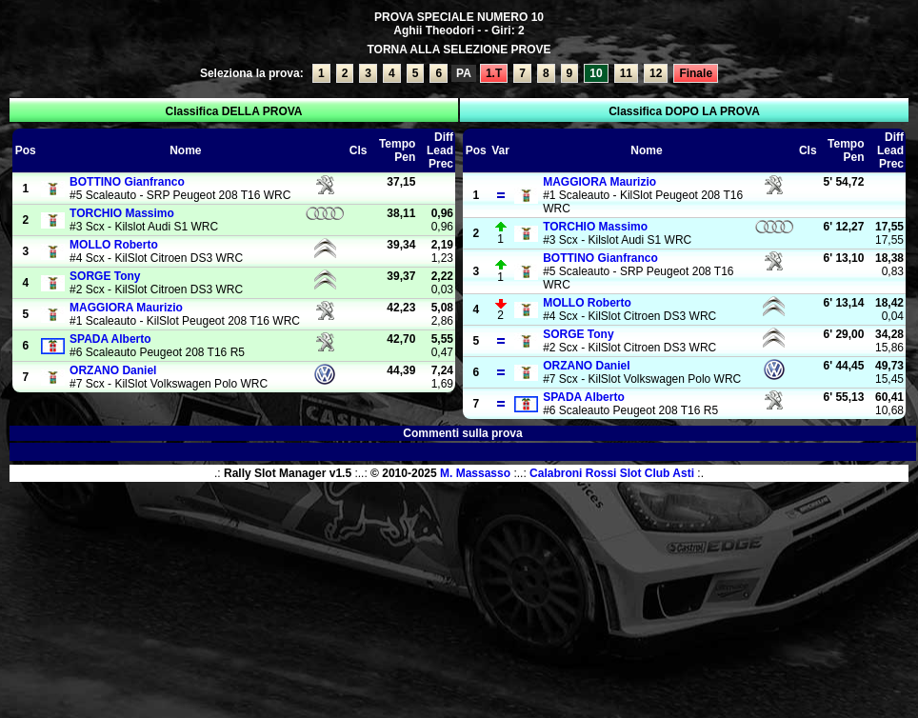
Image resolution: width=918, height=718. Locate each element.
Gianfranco (127, 182)
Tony (105, 276)
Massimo (122, 213)
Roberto (114, 244)
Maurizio (126, 307)
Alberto (110, 339)
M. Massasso (475, 473)
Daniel (113, 370)
